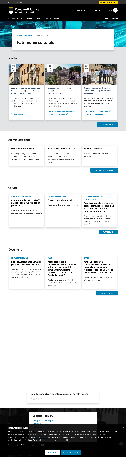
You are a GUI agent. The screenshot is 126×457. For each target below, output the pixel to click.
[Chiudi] (123, 427)
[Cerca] (115, 10)
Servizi (39, 18)
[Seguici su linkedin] (99, 10)
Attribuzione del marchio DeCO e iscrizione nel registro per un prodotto (25, 202)
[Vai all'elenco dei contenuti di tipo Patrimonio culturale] (17, 114)
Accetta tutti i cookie (71, 452)
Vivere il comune (52, 18)
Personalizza (52, 452)
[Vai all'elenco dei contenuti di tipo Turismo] (88, 114)
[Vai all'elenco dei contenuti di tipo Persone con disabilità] (68, 111)
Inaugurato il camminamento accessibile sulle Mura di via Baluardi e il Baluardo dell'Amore (63, 91)
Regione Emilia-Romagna (15, 2)
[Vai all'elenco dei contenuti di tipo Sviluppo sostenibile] (104, 111)
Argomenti (28, 35)
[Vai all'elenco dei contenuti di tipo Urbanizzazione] (63, 114)
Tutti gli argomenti (111, 18)
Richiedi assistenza (40, 424)
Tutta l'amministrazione (104, 170)
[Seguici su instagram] (88, 10)
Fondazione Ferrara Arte (22, 148)
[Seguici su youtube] (95, 10)
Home (19, 35)
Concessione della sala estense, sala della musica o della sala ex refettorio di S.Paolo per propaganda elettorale (99, 207)
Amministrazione (15, 18)
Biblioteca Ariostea (93, 148)
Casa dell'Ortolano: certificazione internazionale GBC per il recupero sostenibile (97, 91)
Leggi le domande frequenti (43, 420)
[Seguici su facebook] (84, 10)
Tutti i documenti (106, 293)
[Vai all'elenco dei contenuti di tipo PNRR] (52, 114)
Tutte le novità (107, 124)
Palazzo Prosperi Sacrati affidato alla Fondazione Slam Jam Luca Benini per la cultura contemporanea (26, 91)
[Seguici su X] (91, 10)
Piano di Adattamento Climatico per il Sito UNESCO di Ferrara (26, 263)
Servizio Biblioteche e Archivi (61, 148)
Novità (29, 18)
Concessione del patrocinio (60, 200)
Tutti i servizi (108, 232)
